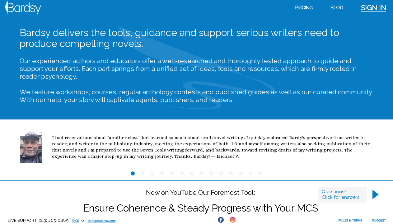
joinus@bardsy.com (102, 220)
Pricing (304, 8)
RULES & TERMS (350, 220)
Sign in (373, 8)
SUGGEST (379, 220)
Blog (336, 8)
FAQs (75, 220)
